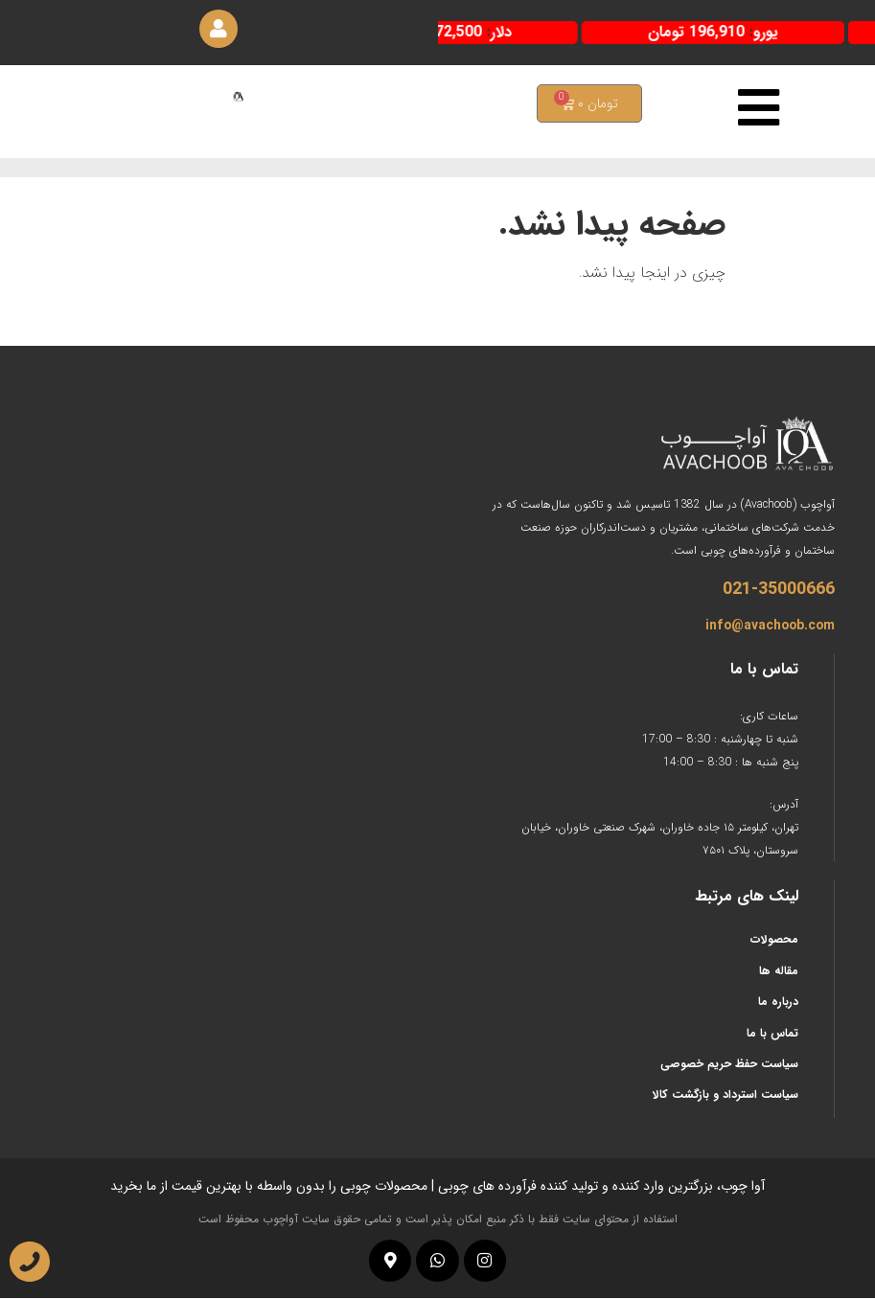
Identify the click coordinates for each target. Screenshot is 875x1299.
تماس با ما (772, 1033)
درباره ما (778, 1002)
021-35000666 (779, 590)
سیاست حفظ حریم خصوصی (729, 1065)
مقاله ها (778, 971)
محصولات (774, 940)
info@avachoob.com (770, 626)
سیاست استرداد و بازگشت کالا (725, 1095)
